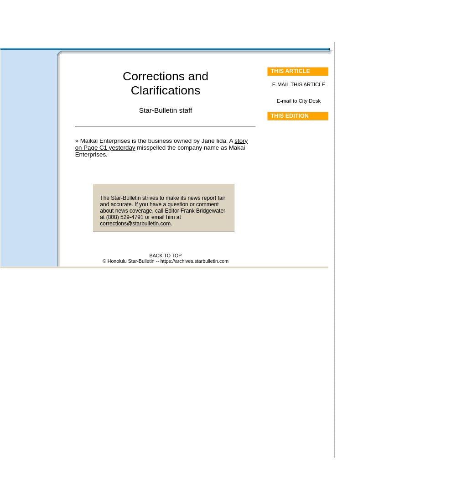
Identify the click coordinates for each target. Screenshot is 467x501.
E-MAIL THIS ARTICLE (298, 84)
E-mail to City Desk (299, 101)
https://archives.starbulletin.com (194, 261)
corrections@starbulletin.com (135, 223)
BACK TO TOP (166, 255)
